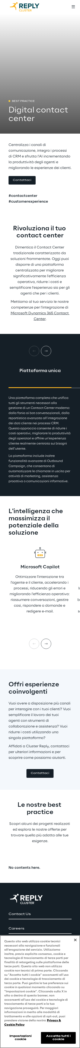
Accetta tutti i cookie (58, 1038)
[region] (40, 991)
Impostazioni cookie (20, 1038)
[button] (22, 180)
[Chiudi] (75, 940)
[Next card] (46, 351)
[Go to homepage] (29, 7)
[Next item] (46, 644)
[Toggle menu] (73, 7)
